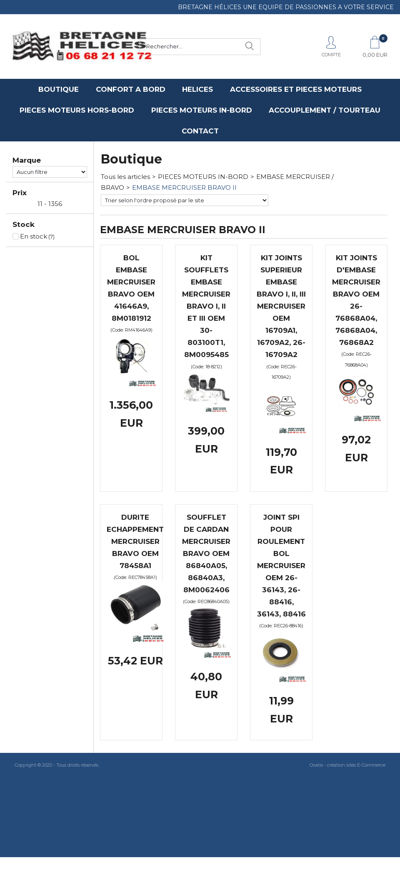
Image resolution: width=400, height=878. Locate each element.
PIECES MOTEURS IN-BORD (201, 110)
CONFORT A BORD (130, 89)
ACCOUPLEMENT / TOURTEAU (324, 110)
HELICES (197, 89)
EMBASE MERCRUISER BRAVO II (184, 187)
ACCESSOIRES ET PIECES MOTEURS (296, 89)
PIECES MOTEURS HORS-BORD (77, 110)
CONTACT (200, 131)
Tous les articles (125, 177)
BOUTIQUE (58, 89)
